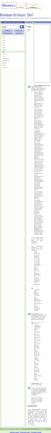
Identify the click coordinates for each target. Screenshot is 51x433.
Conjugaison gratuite (36, 432)
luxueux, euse (5, 60)
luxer (3, 56)
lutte (3, 42)
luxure (3, 65)
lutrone (4, 40)
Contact (19, 429)
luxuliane (4, 62)
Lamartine (36, 279)
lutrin (3, 38)
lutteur (3, 47)
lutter (3, 45)
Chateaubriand (37, 375)
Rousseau (36, 299)
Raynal (36, 226)
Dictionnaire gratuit (25, 432)
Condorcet (37, 212)
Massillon (36, 158)
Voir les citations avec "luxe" (42, 85)
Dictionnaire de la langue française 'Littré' (13, 22)
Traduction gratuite (14, 432)
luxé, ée (4, 54)
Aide (15, 429)
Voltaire (36, 170)
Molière (36, 127)
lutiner (3, 36)
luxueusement (5, 58)
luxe (3, 51)
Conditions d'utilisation (7, 429)
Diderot (41, 195)
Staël (35, 353)
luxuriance (4, 67)
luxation (4, 49)
